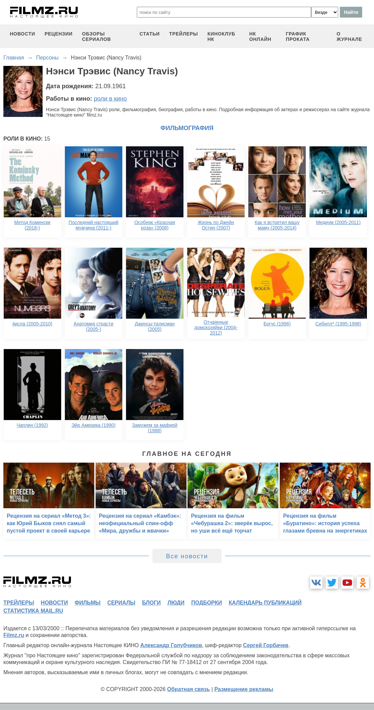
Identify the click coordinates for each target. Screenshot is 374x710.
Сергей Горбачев (265, 645)
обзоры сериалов (96, 36)
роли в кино (110, 98)
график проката (298, 36)
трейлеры (183, 33)
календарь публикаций (265, 603)
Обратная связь (188, 689)
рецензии (59, 33)
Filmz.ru (13, 635)
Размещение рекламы (243, 689)
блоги (151, 603)
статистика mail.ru (33, 611)
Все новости (187, 556)
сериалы (121, 603)
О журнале (349, 36)
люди (176, 603)
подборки (206, 603)
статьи (150, 33)
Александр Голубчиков (171, 645)
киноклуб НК (221, 36)
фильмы (87, 603)
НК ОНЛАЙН (260, 36)
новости (22, 33)
